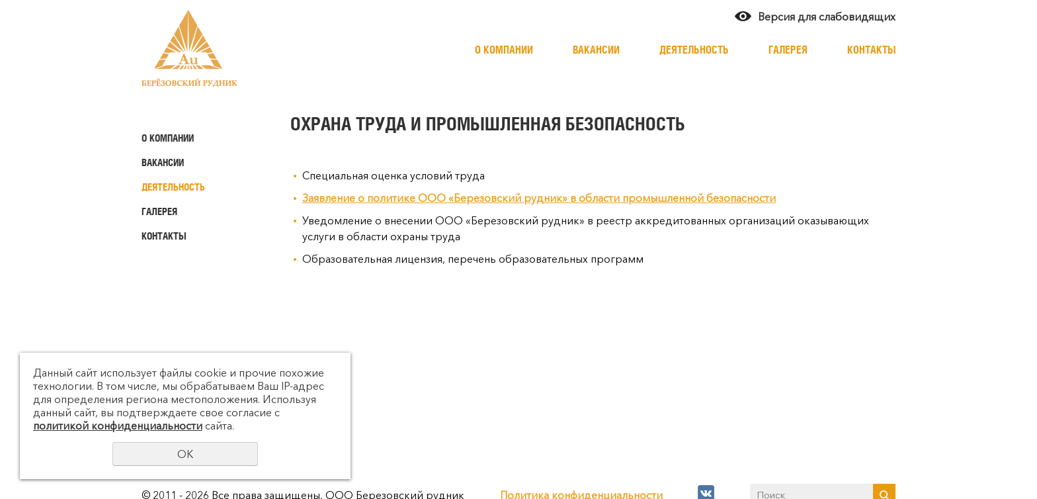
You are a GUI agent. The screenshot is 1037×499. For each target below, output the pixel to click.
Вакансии (596, 50)
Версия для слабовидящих (826, 16)
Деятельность (694, 50)
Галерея (788, 50)
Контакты (871, 50)
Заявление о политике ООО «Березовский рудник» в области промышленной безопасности (539, 197)
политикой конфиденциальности (117, 425)
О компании (504, 50)
